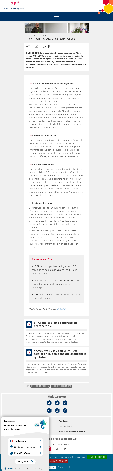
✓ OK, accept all (96, 457)
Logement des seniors (61, 386)
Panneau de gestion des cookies (72, 431)
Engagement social (40, 386)
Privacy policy (64, 467)
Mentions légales (65, 426)
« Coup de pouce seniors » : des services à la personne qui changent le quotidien (60, 354)
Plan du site (63, 421)
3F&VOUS (62, 309)
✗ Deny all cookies (57, 461)
